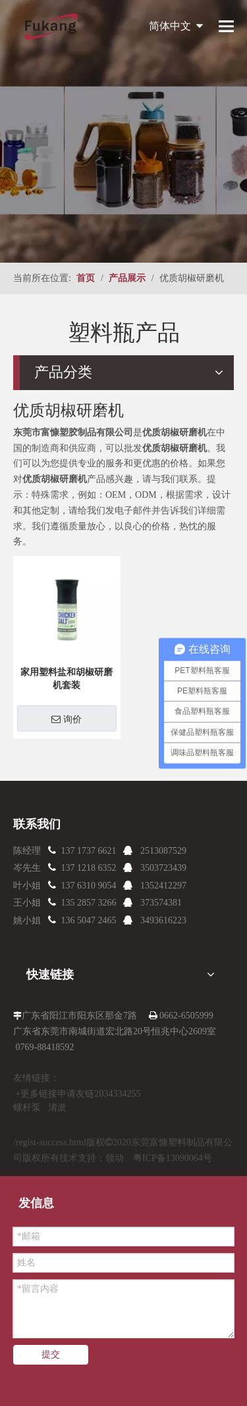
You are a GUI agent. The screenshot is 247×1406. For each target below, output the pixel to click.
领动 (114, 1158)
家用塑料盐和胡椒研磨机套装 (66, 678)
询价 (66, 719)
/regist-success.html (49, 1142)
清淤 (57, 1107)
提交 (50, 1354)
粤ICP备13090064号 (172, 1158)
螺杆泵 (27, 1107)
